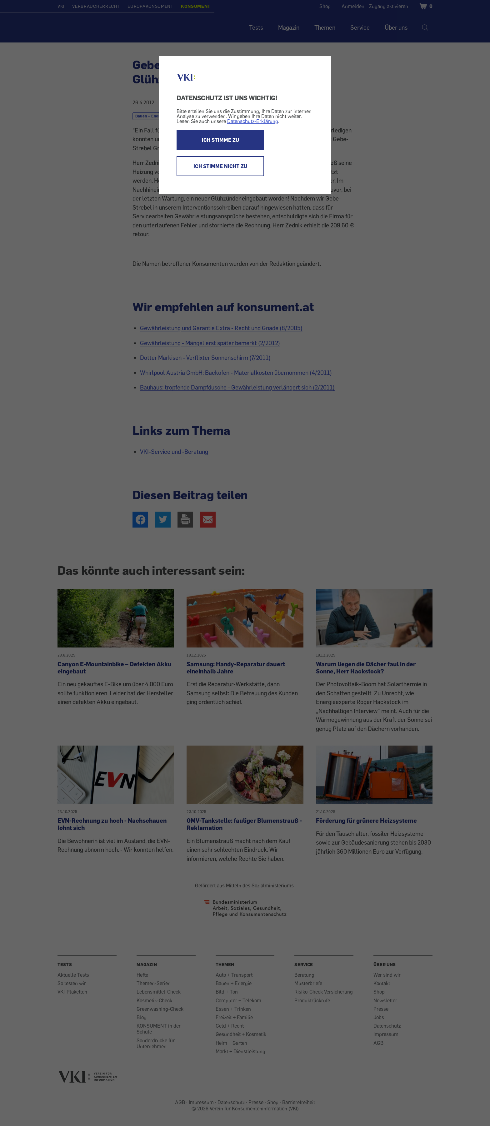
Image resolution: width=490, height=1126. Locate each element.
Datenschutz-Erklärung (252, 121)
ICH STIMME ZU (220, 140)
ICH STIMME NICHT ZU (220, 166)
